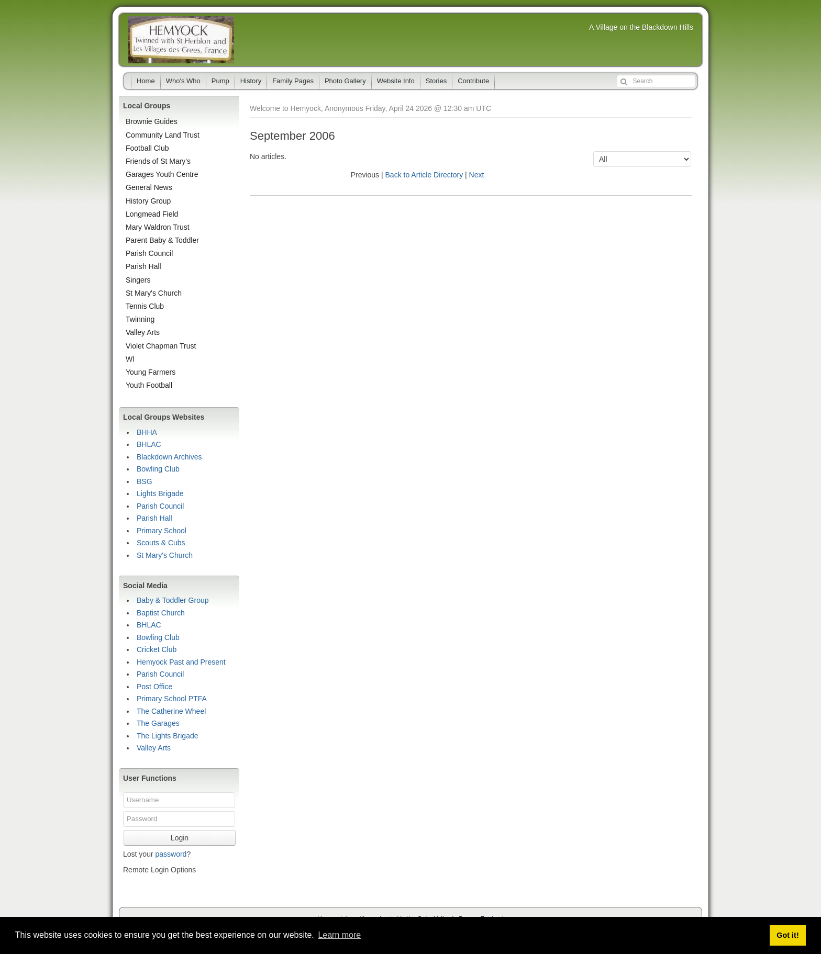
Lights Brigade (160, 493)
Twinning (140, 319)
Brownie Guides (151, 121)
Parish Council (149, 253)
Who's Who (183, 81)
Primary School (161, 530)
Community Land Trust (162, 135)
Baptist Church (161, 613)
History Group (148, 201)
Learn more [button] (339, 934)
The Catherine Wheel (171, 711)
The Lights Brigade (167, 736)
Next (476, 175)
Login (179, 838)
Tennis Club (145, 306)
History (250, 81)
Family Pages (293, 81)
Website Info (396, 81)
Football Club (147, 148)
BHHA (147, 432)
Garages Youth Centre (162, 174)
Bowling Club (158, 469)
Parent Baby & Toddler (162, 240)
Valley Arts (143, 332)
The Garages (158, 723)
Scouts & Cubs (161, 542)
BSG (144, 481)
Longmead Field (152, 214)
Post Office (154, 686)
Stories (436, 81)
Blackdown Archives (169, 457)
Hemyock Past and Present (181, 662)
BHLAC (149, 444)
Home (146, 81)
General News (149, 187)
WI (130, 359)
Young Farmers (150, 372)
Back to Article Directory (424, 175)
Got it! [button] (787, 935)
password (170, 854)
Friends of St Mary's (158, 161)
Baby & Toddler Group (173, 600)
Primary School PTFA (172, 698)
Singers (138, 280)
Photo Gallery (345, 81)
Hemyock (181, 39)
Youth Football (149, 385)
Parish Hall (143, 266)
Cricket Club (156, 649)
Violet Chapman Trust (161, 346)
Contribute (473, 81)
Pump (220, 81)
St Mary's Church (154, 293)
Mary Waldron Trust (158, 227)
